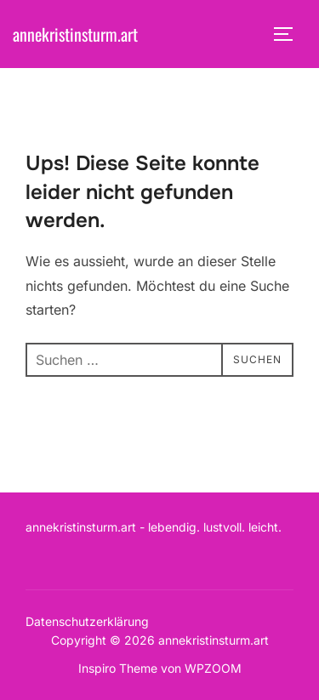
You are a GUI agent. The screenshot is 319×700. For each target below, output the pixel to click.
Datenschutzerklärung (87, 621)
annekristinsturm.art (75, 34)
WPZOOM (213, 668)
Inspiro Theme (117, 668)
